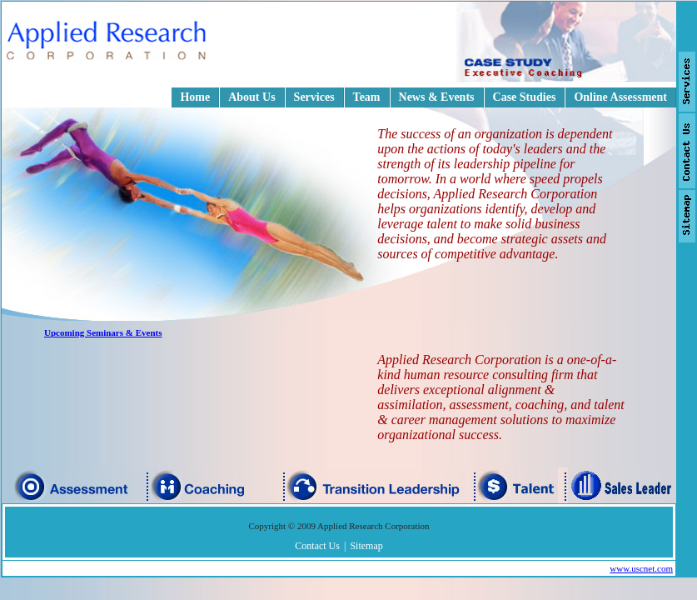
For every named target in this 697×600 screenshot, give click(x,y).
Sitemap (366, 546)
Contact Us (317, 546)
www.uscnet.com (641, 568)
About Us (251, 97)
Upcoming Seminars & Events (103, 333)
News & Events (437, 97)
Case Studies (524, 97)
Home (195, 97)
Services (314, 97)
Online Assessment (620, 97)
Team (367, 97)
